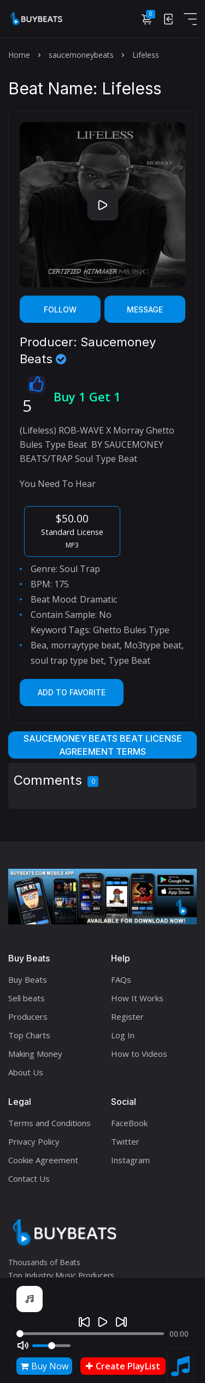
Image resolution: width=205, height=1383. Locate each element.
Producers (28, 1016)
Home (19, 55)
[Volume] (51, 1345)
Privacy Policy (34, 1141)
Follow (60, 309)
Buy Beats (27, 979)
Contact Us (29, 1178)
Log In (122, 1035)
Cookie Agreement (43, 1159)
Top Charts (29, 1035)
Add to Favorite (72, 692)
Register (127, 1016)
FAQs (121, 979)
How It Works (137, 998)
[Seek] (90, 1333)
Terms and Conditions (49, 1122)
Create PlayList (123, 1366)
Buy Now (44, 1366)
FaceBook (129, 1122)
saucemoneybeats (81, 55)
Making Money (35, 1053)
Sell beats (26, 998)
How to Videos (139, 1053)
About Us (25, 1072)
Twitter (125, 1141)
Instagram (130, 1159)
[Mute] (23, 1345)
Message (145, 309)
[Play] (102, 1321)
